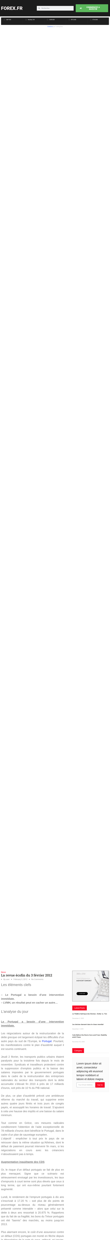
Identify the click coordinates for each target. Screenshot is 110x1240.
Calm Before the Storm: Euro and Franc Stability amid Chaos (89, 1036)
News (3, 972)
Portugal (47, 1041)
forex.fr (12, 8)
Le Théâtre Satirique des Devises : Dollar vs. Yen (89, 1013)
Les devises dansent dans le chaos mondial (87, 1024)
